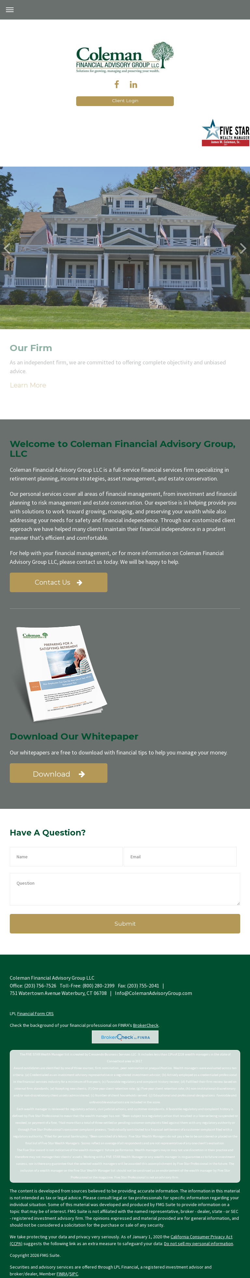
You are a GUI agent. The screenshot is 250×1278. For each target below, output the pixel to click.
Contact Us (58, 582)
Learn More (182, 270)
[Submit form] (125, 923)
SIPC (73, 1274)
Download (59, 774)
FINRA (62, 1274)
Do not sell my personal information (198, 1243)
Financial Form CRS (35, 1013)
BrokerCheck (146, 1025)
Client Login (125, 100)
